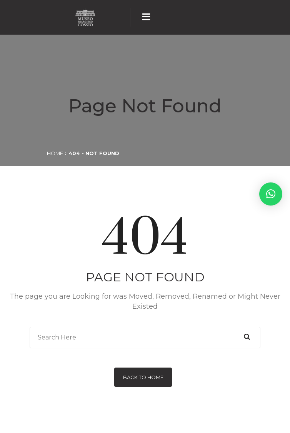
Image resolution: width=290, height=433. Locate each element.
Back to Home (143, 377)
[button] (270, 194)
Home (55, 153)
